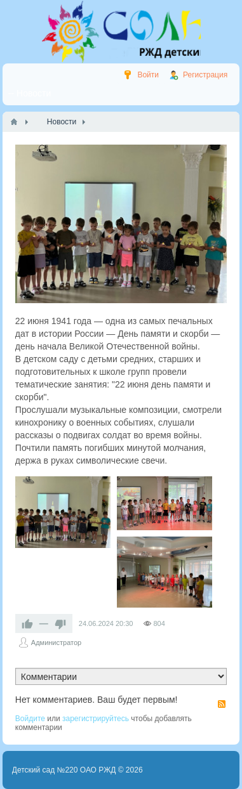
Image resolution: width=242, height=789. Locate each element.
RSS (222, 704)
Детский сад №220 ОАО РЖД (64, 770)
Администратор (56, 642)
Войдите (30, 718)
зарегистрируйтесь (95, 718)
